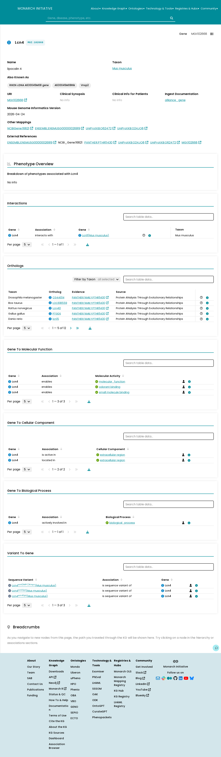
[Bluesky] (192, 678)
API (52, 677)
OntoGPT (98, 706)
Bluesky (142, 695)
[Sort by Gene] (18, 229)
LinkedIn (143, 684)
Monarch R (57, 689)
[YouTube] (186, 678)
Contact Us (35, 684)
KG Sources (56, 733)
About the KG (58, 727)
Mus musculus (122, 68)
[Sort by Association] (53, 229)
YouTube (143, 689)
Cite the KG (56, 721)
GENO (74, 707)
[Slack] (163, 678)
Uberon (75, 672)
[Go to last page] (76, 328)
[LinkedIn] (180, 678)
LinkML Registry (119, 704)
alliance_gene (175, 100)
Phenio (75, 689)
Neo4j (54, 683)
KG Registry (121, 696)
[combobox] (110, 18)
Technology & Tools (160, 8)
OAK (95, 694)
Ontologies (136, 8)
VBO (73, 701)
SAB (29, 678)
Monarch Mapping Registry (120, 681)
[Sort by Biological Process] (133, 517)
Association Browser (57, 746)
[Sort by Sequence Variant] (35, 579)
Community (209, 8)
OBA (73, 695)
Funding (32, 695)
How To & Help (58, 700)
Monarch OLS (122, 671)
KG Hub (119, 690)
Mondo (75, 667)
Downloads (56, 671)
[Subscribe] (158, 678)
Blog (140, 678)
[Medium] (169, 678)
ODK (95, 700)
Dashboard (56, 738)
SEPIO (74, 712)
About (95, 8)
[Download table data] (87, 245)
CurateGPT (99, 711)
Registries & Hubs (187, 8)
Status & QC (57, 694)
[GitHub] (175, 678)
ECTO (74, 718)
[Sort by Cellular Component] (127, 449)
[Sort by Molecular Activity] (122, 375)
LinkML (96, 683)
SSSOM (97, 689)
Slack (141, 672)
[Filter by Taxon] (96, 279)
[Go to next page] (70, 328)
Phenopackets (102, 717)
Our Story (33, 667)
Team (31, 672)
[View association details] (149, 235)
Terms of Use (57, 715)
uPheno (75, 678)
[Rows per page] (27, 244)
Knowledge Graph (114, 8)
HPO (73, 684)
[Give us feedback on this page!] (216, 648)
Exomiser (98, 671)
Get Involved (144, 667)
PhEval (96, 677)
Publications (35, 689)
